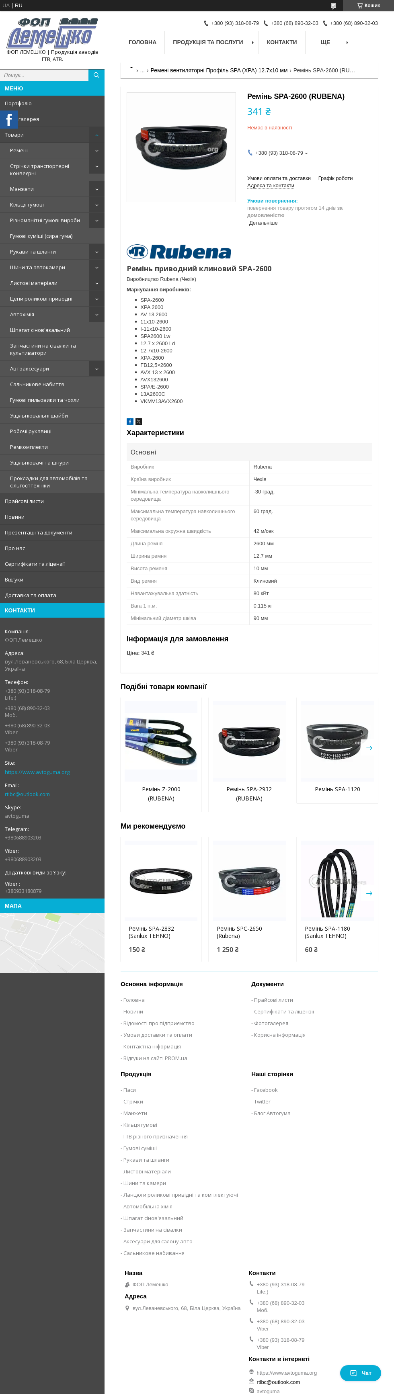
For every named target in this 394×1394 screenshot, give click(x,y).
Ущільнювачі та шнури (39, 462)
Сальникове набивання (154, 1253)
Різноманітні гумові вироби (45, 220)
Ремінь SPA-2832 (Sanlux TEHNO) (151, 932)
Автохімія (22, 314)
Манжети (22, 188)
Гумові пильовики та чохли (45, 399)
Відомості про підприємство (159, 1023)
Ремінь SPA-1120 (337, 789)
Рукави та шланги (33, 251)
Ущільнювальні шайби (39, 415)
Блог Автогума (272, 1113)
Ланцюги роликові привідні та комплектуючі (180, 1194)
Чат (360, 1373)
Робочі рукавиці (30, 431)
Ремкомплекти (29, 446)
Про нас (15, 548)
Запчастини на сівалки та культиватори (43, 349)
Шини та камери (144, 1183)
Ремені (19, 150)
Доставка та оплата (30, 595)
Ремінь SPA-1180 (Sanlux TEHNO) (327, 932)
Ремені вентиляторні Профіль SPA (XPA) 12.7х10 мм (219, 70)
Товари (14, 134)
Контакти (282, 42)
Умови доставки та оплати (157, 1034)
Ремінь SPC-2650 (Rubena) (239, 932)
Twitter (262, 1101)
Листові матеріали (33, 283)
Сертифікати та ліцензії (35, 563)
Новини (15, 516)
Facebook (266, 1089)
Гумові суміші (140, 1148)
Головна (142, 42)
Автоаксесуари (29, 368)
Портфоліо (18, 103)
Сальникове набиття (37, 384)
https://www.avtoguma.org (37, 772)
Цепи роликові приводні (41, 298)
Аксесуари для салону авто (158, 1241)
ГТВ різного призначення (155, 1136)
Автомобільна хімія (147, 1206)
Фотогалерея (22, 119)
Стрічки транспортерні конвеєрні (39, 169)
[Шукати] (96, 75)
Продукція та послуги (208, 42)
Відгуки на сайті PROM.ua (155, 1058)
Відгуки (14, 579)
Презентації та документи (38, 532)
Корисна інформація (280, 1034)
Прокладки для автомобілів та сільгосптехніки (49, 482)
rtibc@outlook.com (27, 794)
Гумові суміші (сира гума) (41, 235)
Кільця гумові (27, 204)
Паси (129, 1089)
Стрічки (133, 1101)
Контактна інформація (152, 1046)
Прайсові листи (24, 501)
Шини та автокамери (37, 267)
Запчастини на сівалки (152, 1229)
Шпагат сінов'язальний (40, 330)
